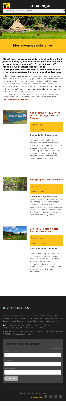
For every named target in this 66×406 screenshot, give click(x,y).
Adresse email (10, 351)
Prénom (7, 360)
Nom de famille (10, 369)
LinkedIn (55, 396)
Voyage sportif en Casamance (46, 179)
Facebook (45, 396)
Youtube (60, 396)
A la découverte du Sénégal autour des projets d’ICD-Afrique (45, 115)
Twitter (50, 396)
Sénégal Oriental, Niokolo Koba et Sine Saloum (44, 230)
